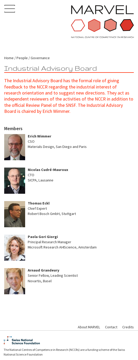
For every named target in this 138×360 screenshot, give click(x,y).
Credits (128, 327)
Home (9, 58)
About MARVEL (89, 327)
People (22, 58)
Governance (40, 58)
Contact (111, 327)
